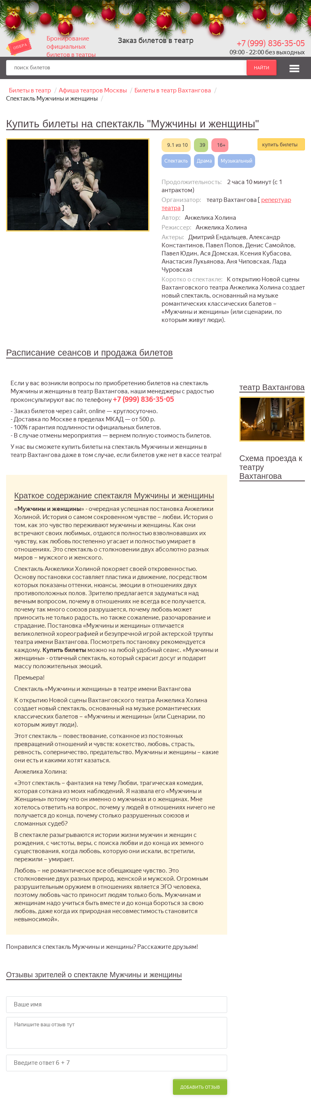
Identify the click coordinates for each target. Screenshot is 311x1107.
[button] (294, 67)
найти (261, 67)
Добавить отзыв (200, 1087)
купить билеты (280, 144)
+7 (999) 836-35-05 (271, 43)
